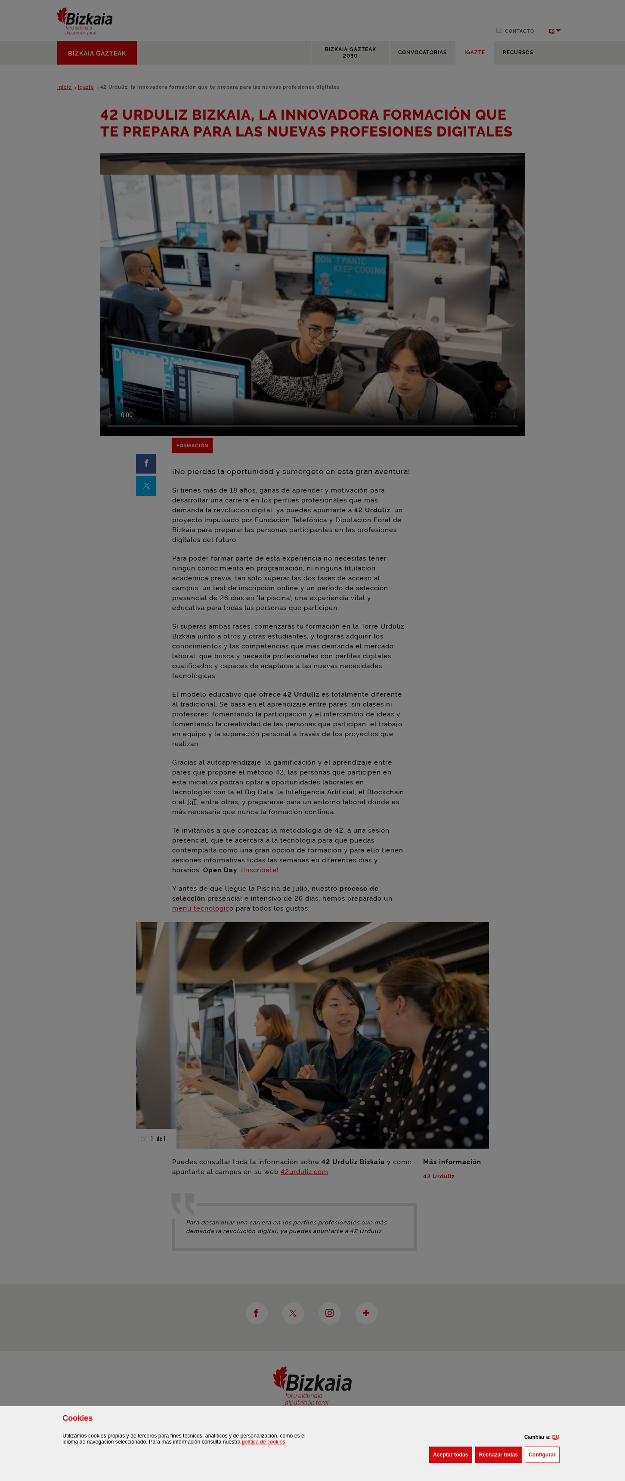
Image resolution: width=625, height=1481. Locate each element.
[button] (556, 1437)
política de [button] (263, 1442)
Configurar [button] (544, 1454)
